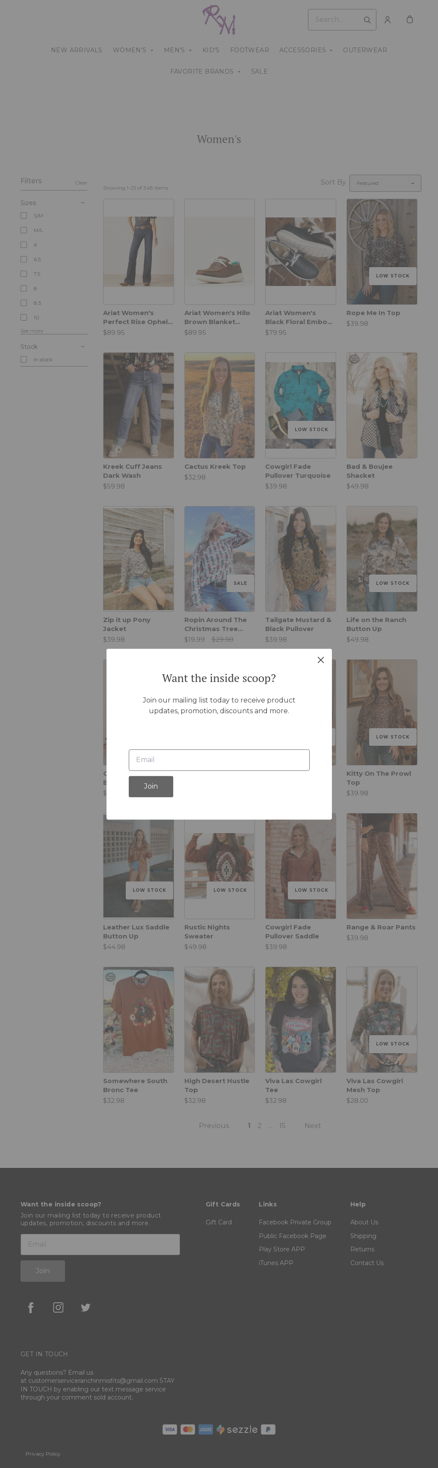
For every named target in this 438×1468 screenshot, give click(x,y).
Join (151, 786)
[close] (320, 659)
